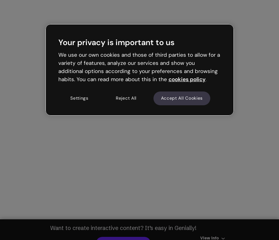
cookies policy (187, 79)
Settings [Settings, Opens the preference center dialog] (79, 98)
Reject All (126, 98)
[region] (140, 70)
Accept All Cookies (182, 98)
